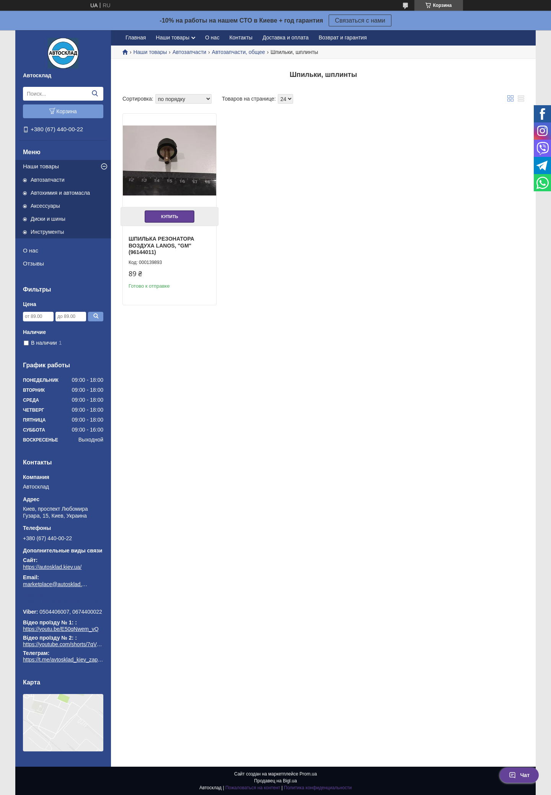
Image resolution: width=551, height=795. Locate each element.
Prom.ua (308, 774)
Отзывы (33, 263)
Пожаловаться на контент (252, 787)
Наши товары (41, 166)
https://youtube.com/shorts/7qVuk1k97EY (72, 644)
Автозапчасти (47, 180)
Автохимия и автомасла (60, 193)
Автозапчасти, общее (238, 52)
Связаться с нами (360, 20)
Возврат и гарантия (343, 37)
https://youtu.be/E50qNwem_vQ (61, 629)
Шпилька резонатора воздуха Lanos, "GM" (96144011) (161, 245)
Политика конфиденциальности (318, 787)
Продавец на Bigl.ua (275, 781)
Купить (169, 216)
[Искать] (94, 94)
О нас (30, 250)
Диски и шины (48, 219)
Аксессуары (45, 206)
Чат (519, 775)
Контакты (240, 37)
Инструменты (47, 232)
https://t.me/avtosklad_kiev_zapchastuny (63, 601)
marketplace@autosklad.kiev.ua (55, 584)
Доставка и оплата (285, 37)
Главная (136, 37)
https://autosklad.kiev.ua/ (52, 567)
